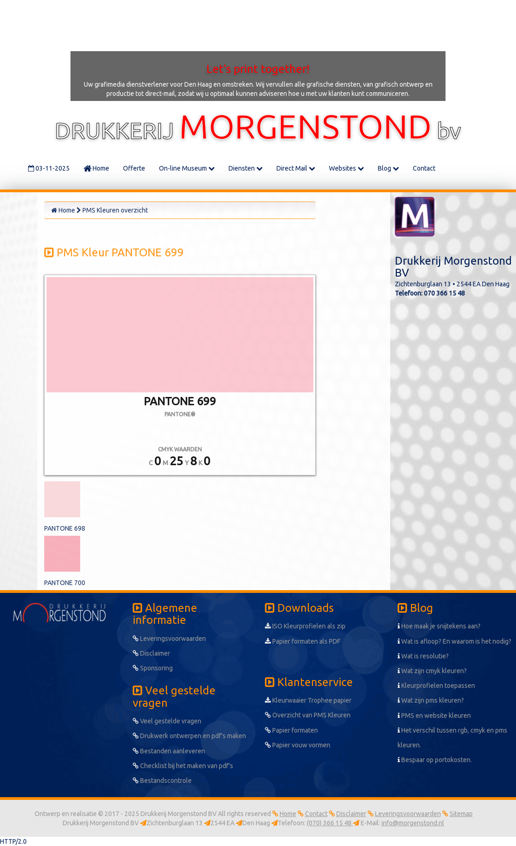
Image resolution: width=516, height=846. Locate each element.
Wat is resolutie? (423, 656)
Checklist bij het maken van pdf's (183, 765)
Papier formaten (291, 730)
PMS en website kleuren (434, 715)
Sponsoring (153, 668)
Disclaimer (151, 653)
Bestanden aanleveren (169, 751)
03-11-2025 (49, 168)
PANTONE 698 (64, 528)
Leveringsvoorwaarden (169, 638)
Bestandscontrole (162, 780)
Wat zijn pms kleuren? (431, 700)
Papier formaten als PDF (302, 641)
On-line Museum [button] (187, 168)
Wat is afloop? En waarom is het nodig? (454, 641)
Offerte (134, 168)
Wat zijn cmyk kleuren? (432, 670)
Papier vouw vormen (297, 745)
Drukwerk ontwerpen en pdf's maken (189, 736)
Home (96, 168)
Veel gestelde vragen (167, 721)
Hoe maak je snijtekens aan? (439, 626)
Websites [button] (346, 168)
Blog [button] (388, 168)
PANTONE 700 (64, 582)
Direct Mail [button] (295, 168)
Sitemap (461, 813)
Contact (424, 168)
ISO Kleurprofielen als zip (305, 626)
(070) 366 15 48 (330, 823)
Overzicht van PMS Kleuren (308, 715)
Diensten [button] (246, 168)
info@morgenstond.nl (412, 823)
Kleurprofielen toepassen (436, 685)
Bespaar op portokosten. (435, 759)
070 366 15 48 (444, 293)
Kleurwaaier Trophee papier (308, 700)
